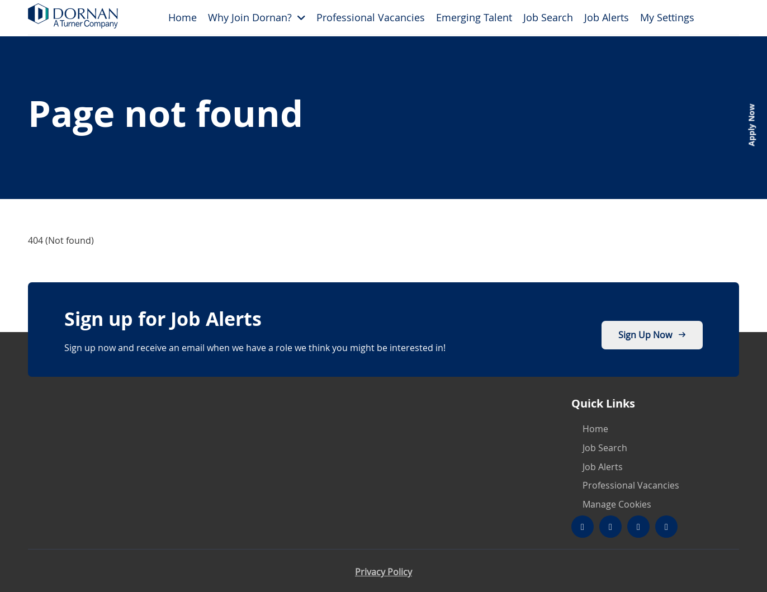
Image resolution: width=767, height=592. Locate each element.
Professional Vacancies (370, 17)
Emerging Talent (474, 17)
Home (182, 17)
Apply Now (751, 125)
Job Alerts (606, 17)
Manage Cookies (617, 504)
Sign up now (652, 335)
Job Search (548, 17)
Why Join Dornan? (250, 17)
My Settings (667, 17)
